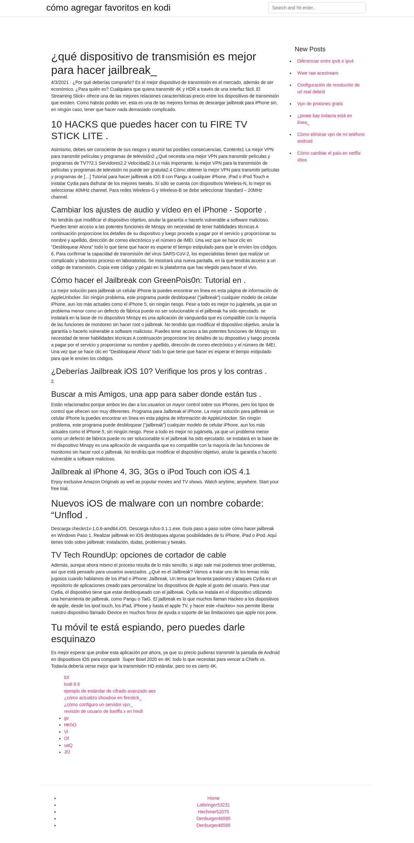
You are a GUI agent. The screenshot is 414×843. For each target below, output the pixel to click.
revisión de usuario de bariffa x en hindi (103, 711)
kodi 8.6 (72, 684)
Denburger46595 (213, 818)
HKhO (70, 724)
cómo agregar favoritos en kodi (108, 8)
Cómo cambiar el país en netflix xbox (329, 156)
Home (213, 798)
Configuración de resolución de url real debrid (328, 88)
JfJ (67, 752)
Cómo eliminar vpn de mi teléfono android (331, 138)
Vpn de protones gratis (320, 103)
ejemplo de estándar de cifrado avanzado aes (110, 691)
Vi (66, 731)
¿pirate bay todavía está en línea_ (324, 119)
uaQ (68, 745)
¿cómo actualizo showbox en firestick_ (103, 697)
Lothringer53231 (213, 804)
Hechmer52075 (213, 811)
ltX (66, 677)
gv (66, 718)
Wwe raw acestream (317, 73)
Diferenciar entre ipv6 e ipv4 (325, 61)
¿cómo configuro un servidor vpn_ (98, 704)
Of (66, 738)
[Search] (316, 7)
